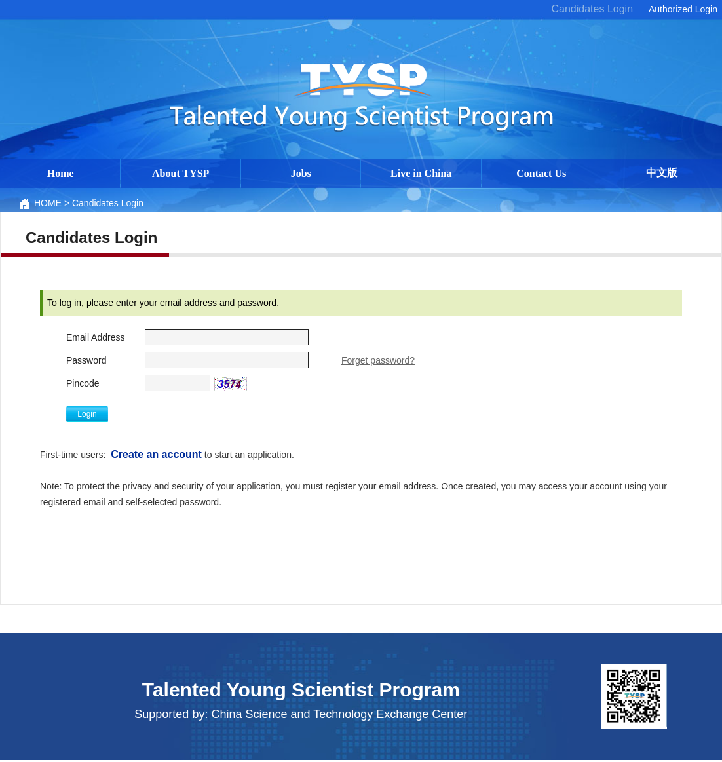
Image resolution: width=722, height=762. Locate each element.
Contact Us (541, 173)
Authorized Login (683, 9)
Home (60, 173)
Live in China (420, 173)
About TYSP (180, 173)
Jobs (301, 173)
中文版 (661, 172)
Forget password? (378, 360)
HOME (48, 203)
